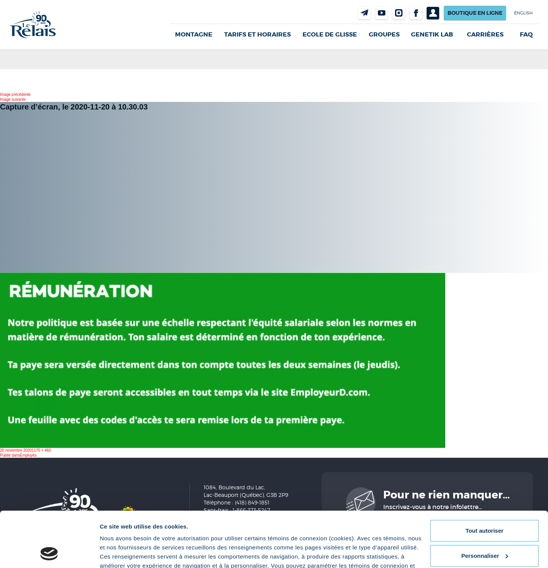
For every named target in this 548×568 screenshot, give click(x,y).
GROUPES (384, 34)
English (523, 13)
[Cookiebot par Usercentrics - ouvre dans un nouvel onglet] (49, 553)
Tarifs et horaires (257, 34)
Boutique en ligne (475, 13)
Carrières (485, 34)
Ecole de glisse (330, 34)
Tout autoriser (484, 479)
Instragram (398, 13)
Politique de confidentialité (181, 532)
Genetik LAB (432, 34)
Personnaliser (484, 503)
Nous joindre (364, 13)
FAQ (526, 34)
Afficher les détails (125, 553)
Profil (433, 13)
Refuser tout (484, 528)
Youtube (381, 13)
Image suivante (13, 99)
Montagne (193, 34)
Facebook (415, 13)
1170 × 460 (41, 450)
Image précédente (15, 94)
